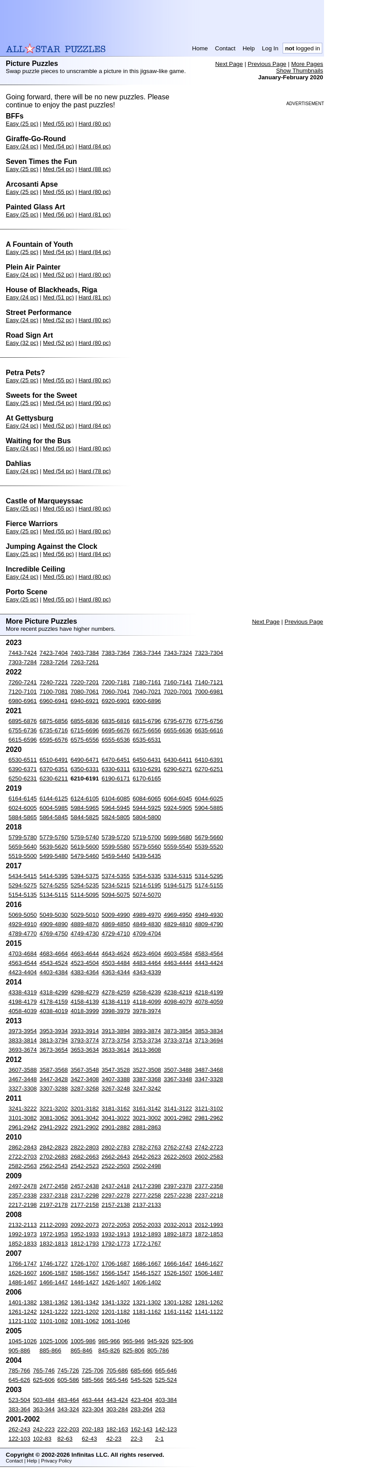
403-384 (166, 1400)
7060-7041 (115, 691)
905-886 (19, 1350)
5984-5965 (85, 808)
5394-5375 (85, 876)
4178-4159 (54, 1001)
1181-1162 (147, 1311)
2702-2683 (54, 1156)
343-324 (68, 1409)
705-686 (117, 1370)
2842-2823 (54, 1147)
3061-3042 (85, 1118)
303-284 (117, 1409)
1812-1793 (85, 1243)
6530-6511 (22, 759)
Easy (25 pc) (22, 123)
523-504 (19, 1400)
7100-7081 (54, 691)
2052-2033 (147, 1225)
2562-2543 (54, 1166)
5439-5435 (147, 856)
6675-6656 (147, 730)
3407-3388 (115, 1079)
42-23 (114, 1438)
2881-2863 (147, 1127)
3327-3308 (22, 1088)
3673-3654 (54, 1049)
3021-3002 (147, 1118)
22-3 (137, 1438)
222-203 (68, 1429)
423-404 (142, 1400)
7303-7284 (22, 662)
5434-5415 (22, 876)
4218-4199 (209, 992)
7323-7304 (209, 653)
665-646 (166, 1370)
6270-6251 (209, 769)
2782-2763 (147, 1147)
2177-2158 (85, 1204)
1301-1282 (178, 1302)
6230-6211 (54, 778)
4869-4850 (115, 924)
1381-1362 (54, 1302)
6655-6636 (178, 730)
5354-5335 (147, 876)
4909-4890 (54, 924)
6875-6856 (54, 721)
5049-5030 (54, 914)
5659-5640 (22, 846)
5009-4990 (115, 914)
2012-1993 (209, 1225)
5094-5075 (115, 894)
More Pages (307, 64)
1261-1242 (22, 1311)
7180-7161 (147, 682)
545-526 (142, 1380)
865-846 (82, 1350)
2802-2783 (115, 1147)
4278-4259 (115, 992)
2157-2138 (115, 1204)
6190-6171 (115, 778)
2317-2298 (85, 1195)
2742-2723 (209, 1147)
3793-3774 (85, 1040)
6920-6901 (115, 701)
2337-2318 (54, 1195)
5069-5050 (22, 914)
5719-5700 (147, 837)
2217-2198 (22, 1204)
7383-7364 (115, 653)
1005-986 (83, 1341)
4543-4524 (54, 963)
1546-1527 (147, 1273)
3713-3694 (209, 1040)
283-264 (142, 1409)
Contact (225, 48)
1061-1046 (115, 1321)
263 (160, 1409)
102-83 (42, 1438)
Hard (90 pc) (95, 403)
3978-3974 (147, 1011)
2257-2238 (178, 1195)
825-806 (134, 1350)
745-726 (68, 1370)
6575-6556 (85, 739)
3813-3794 (54, 1040)
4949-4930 (209, 914)
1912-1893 (147, 1234)
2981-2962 (209, 1118)
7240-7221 (54, 682)
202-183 (93, 1429)
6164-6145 (22, 798)
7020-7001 (178, 691)
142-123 (166, 1429)
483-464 (68, 1400)
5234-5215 (115, 885)
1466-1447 (54, 1282)
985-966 (109, 1341)
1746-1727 (54, 1263)
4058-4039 (22, 1011)
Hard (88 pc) (95, 169)
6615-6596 (22, 739)
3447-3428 (54, 1079)
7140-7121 (209, 682)
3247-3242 (147, 1088)
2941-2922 (54, 1127)
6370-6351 (54, 769)
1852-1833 (22, 1243)
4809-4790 (209, 924)
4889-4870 (85, 924)
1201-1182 (115, 1311)
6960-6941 (54, 701)
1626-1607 (22, 1273)
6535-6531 (147, 739)
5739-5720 (115, 837)
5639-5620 (54, 846)
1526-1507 (178, 1273)
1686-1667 (147, 1263)
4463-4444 (178, 963)
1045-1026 (22, 1341)
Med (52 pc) (58, 274)
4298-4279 (85, 992)
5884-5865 (22, 817)
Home (200, 48)
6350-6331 (85, 769)
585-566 (93, 1380)
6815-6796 (147, 721)
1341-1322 (115, 1302)
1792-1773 (115, 1243)
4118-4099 (147, 1001)
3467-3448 (22, 1079)
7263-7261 (85, 662)
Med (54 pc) (58, 146)
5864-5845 (54, 817)
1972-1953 (54, 1234)
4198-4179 (22, 1001)
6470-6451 (115, 759)
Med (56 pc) (58, 214)
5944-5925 (147, 808)
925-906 (183, 1341)
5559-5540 (178, 846)
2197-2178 (54, 1204)
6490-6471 (85, 759)
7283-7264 (54, 662)
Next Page (229, 64)
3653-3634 (85, 1049)
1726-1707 (85, 1263)
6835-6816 (115, 721)
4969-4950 (178, 914)
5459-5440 (115, 856)
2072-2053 (115, 1225)
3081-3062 (54, 1118)
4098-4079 (178, 1001)
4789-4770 (22, 933)
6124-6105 (85, 798)
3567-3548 (85, 1069)
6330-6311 (115, 769)
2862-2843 (22, 1147)
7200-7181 (115, 682)
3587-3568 (54, 1069)
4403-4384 (54, 972)
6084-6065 (147, 798)
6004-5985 (54, 808)
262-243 (19, 1429)
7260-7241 (22, 682)
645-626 (19, 1380)
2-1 (159, 1438)
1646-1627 (209, 1263)
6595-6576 (54, 739)
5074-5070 (147, 894)
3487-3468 (209, 1069)
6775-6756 (209, 721)
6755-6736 (22, 730)
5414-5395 (54, 876)
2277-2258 (147, 1195)
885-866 (50, 1350)
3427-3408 (85, 1079)
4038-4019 (54, 1011)
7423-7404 (54, 653)
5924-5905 (178, 808)
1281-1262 (209, 1302)
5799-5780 (22, 837)
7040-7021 (147, 691)
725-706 (93, 1370)
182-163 (117, 1429)
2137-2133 (147, 1204)
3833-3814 (22, 1040)
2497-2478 (22, 1186)
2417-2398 (147, 1186)
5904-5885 (209, 808)
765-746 (44, 1370)
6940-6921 (85, 701)
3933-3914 (85, 1031)
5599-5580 (115, 846)
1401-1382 (22, 1302)
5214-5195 (147, 885)
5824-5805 (115, 817)
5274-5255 (54, 885)
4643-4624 (115, 953)
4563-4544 (22, 963)
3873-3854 (178, 1031)
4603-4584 (178, 953)
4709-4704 (147, 933)
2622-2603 (178, 1156)
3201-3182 (85, 1108)
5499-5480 (54, 856)
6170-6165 (147, 778)
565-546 (117, 1380)
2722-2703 (22, 1156)
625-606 (44, 1380)
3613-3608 (147, 1049)
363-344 (44, 1409)
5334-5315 (178, 876)
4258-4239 (147, 992)
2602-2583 (209, 1156)
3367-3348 (178, 1079)
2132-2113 (22, 1225)
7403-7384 (85, 653)
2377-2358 (209, 1186)
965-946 (134, 1341)
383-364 (19, 1409)
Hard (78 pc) (95, 471)
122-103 (19, 1438)
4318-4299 (54, 992)
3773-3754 (115, 1040)
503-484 (44, 1400)
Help (249, 48)
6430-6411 (178, 759)
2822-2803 (85, 1147)
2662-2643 (115, 1156)
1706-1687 (115, 1263)
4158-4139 (85, 1001)
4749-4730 (85, 933)
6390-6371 (22, 769)
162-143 (142, 1429)
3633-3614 (115, 1049)
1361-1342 (85, 1302)
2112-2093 (54, 1225)
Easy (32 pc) (22, 342)
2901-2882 (115, 1127)
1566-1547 (115, 1273)
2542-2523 (85, 1166)
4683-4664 (54, 953)
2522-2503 (115, 1166)
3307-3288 (54, 1088)
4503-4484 (115, 963)
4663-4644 (85, 953)
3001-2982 (178, 1118)
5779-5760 (54, 837)
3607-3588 (22, 1069)
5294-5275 (22, 885)
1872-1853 (209, 1234)
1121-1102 (22, 1321)
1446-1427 (85, 1282)
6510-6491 (54, 759)
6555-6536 (115, 739)
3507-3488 (178, 1069)
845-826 (109, 1350)
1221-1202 (85, 1311)
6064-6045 (178, 798)
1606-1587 (54, 1273)
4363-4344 (115, 972)
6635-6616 (209, 730)
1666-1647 (178, 1263)
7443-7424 (22, 653)
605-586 (68, 1380)
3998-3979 (115, 1011)
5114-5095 (85, 894)
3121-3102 (209, 1108)
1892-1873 (178, 1234)
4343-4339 (147, 972)
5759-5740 (85, 837)
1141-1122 (209, 1311)
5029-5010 (85, 914)
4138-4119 (115, 1001)
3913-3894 (115, 1031)
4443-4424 (209, 963)
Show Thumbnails (299, 70)
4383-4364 (85, 972)
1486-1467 (22, 1282)
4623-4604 (147, 953)
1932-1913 (115, 1234)
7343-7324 (178, 653)
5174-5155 (209, 885)
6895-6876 (22, 721)
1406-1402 (147, 1282)
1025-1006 (54, 1341)
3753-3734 (147, 1040)
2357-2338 (22, 1195)
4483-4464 (147, 963)
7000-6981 (209, 691)
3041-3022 (115, 1118)
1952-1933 (85, 1234)
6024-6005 (22, 808)
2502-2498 (147, 1166)
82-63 (65, 1438)
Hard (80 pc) (95, 123)
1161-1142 (178, 1311)
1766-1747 (22, 1263)
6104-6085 (115, 798)
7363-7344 (147, 653)
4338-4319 (22, 992)
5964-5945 (115, 808)
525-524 (166, 1380)
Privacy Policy (56, 1460)
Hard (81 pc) (95, 214)
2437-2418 (115, 1186)
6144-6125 (54, 798)
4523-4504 (85, 963)
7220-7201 (85, 682)
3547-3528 (115, 1069)
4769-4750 (54, 933)
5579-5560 (147, 846)
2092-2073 (85, 1225)
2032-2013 (178, 1225)
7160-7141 (178, 682)
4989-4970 (147, 914)
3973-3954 (22, 1031)
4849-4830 (147, 924)
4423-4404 (22, 972)
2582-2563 (22, 1166)
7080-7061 (85, 691)
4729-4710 (115, 933)
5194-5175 (178, 885)
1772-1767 (147, 1243)
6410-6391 (209, 759)
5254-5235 (85, 885)
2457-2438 (85, 1186)
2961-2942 (22, 1127)
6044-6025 (209, 798)
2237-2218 (209, 1195)
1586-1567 (85, 1273)
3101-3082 (22, 1118)
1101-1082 (54, 1321)
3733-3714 (178, 1040)
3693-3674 (22, 1049)
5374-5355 (115, 876)
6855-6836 (85, 721)
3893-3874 (147, 1031)
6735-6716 (54, 730)
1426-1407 (115, 1282)
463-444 (93, 1400)
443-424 (117, 1400)
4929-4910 (22, 924)
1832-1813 (54, 1243)
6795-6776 (178, 721)
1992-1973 (22, 1234)
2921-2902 (85, 1127)
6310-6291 (147, 769)
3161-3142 (147, 1108)
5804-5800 (147, 817)
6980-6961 (22, 701)
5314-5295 (209, 876)
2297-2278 (115, 1195)
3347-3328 (209, 1079)
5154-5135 (22, 894)
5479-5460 (85, 856)
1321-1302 (147, 1302)
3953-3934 (54, 1031)
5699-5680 (178, 837)
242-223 (44, 1429)
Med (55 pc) (58, 123)
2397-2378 (178, 1186)
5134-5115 (54, 894)
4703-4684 (22, 953)
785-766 (19, 1370)
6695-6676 (115, 730)
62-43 (89, 1438)
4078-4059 (209, 1001)
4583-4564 (209, 953)
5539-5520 (209, 846)
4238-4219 (178, 992)
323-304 (93, 1409)
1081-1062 (85, 1321)
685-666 (142, 1370)
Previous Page (267, 64)
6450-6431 (147, 759)
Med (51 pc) (58, 297)
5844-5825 (85, 817)
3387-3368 (147, 1079)
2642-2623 (147, 1156)
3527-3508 (147, 1069)
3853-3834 (209, 1031)
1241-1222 (54, 1311)
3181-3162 (115, 1108)
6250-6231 (22, 778)
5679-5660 (209, 837)
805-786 (158, 1350)
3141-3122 (178, 1108)
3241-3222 (22, 1108)
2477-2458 (54, 1186)
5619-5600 (85, 846)
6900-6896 (147, 701)
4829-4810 (178, 924)
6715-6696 (85, 730)
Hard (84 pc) (95, 146)
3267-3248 (115, 1088)
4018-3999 (85, 1011)
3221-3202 (54, 1108)
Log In (270, 48)
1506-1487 (209, 1273)
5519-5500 (22, 856)
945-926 (158, 1341)
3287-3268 (85, 1088)
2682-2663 (85, 1156)
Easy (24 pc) (22, 146)
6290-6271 (178, 769)
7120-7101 (22, 691)
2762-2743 (178, 1147)
